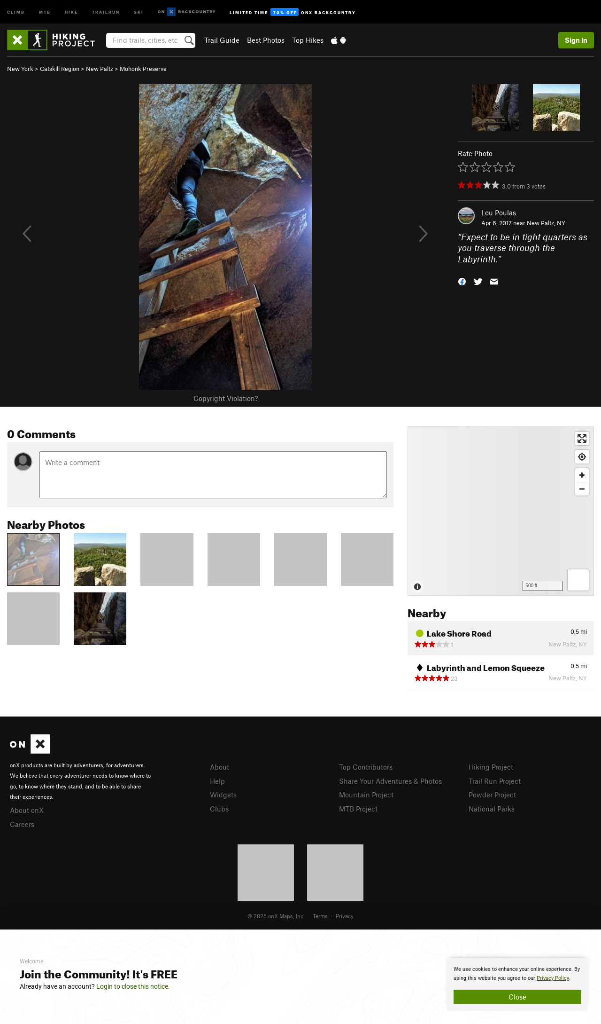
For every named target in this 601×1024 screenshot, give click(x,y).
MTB (45, 11)
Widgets (223, 794)
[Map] (500, 511)
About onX (27, 810)
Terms (320, 916)
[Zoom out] (582, 489)
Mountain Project (366, 794)
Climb (16, 11)
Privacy (345, 916)
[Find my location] (582, 457)
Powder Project (492, 794)
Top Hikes (308, 40)
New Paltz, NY (546, 223)
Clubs (219, 808)
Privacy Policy (553, 978)
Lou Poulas (498, 212)
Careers (22, 824)
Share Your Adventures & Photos (390, 781)
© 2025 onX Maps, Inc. (276, 916)
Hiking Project (491, 767)
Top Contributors (366, 767)
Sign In (576, 40)
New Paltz (99, 68)
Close (517, 996)
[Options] (578, 580)
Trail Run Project (495, 781)
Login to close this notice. (133, 986)
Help (217, 781)
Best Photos (266, 40)
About (219, 767)
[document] (517, 984)
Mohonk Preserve (143, 68)
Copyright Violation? (225, 398)
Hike (71, 11)
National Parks (492, 808)
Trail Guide (221, 40)
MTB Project (358, 808)
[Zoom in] (582, 475)
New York (20, 68)
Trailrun (106, 11)
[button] (462, 281)
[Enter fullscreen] (582, 438)
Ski (139, 11)
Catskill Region (59, 68)
